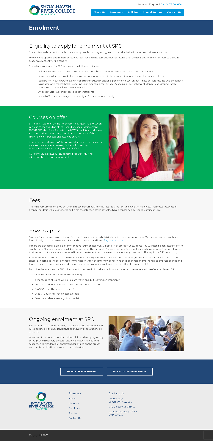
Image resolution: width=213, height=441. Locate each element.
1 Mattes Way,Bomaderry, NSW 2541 (121, 400)
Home (72, 398)
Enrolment (116, 12)
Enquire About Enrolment (82, 371)
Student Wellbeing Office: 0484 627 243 (123, 413)
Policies (133, 12)
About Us (99, 12)
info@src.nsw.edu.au (113, 240)
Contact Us (174, 12)
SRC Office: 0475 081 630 (122, 406)
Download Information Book (129, 371)
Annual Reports (153, 12)
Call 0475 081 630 (171, 4)
